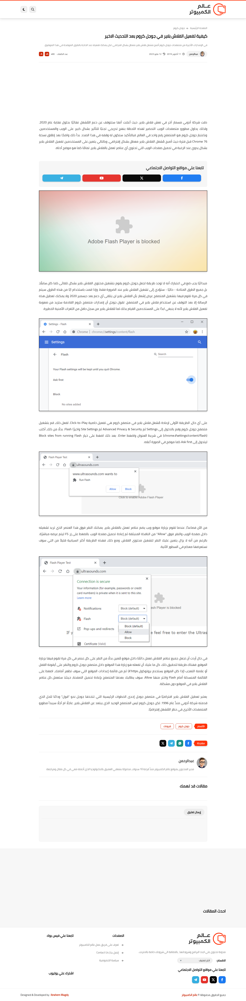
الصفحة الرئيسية (198, 28)
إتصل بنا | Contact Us (110, 952)
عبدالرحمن (193, 54)
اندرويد (84, 9)
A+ (47, 54)
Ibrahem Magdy (60, 994)
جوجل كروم (179, 28)
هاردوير (48, 9)
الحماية (119, 9)
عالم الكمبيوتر (189, 994)
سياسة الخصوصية (111, 960)
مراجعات (61, 9)
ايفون (73, 9)
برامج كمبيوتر (174, 9)
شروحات (167, 726)
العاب (95, 9)
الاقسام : (221, 960)
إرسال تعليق (194, 812)
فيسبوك (132, 9)
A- (41, 54)
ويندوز (160, 9)
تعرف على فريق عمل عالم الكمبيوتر (101, 944)
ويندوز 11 (146, 9)
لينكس (107, 9)
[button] (188, 743)
